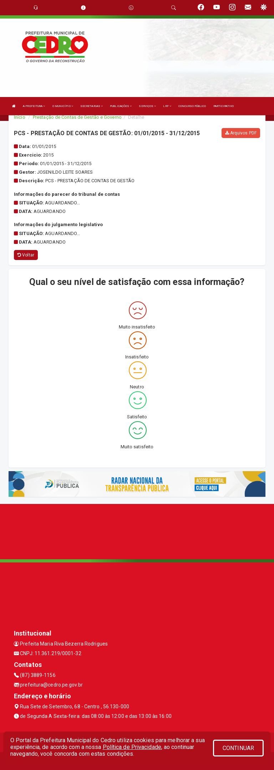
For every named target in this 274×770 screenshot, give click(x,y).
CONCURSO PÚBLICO (192, 106)
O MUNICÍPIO (62, 106)
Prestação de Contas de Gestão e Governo (77, 117)
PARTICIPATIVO (223, 106)
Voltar (25, 255)
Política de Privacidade (132, 747)
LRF (167, 106)
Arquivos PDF (241, 133)
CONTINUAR (238, 748)
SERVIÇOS (147, 106)
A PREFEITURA (34, 106)
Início (19, 117)
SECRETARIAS (91, 106)
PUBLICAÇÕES (121, 106)
